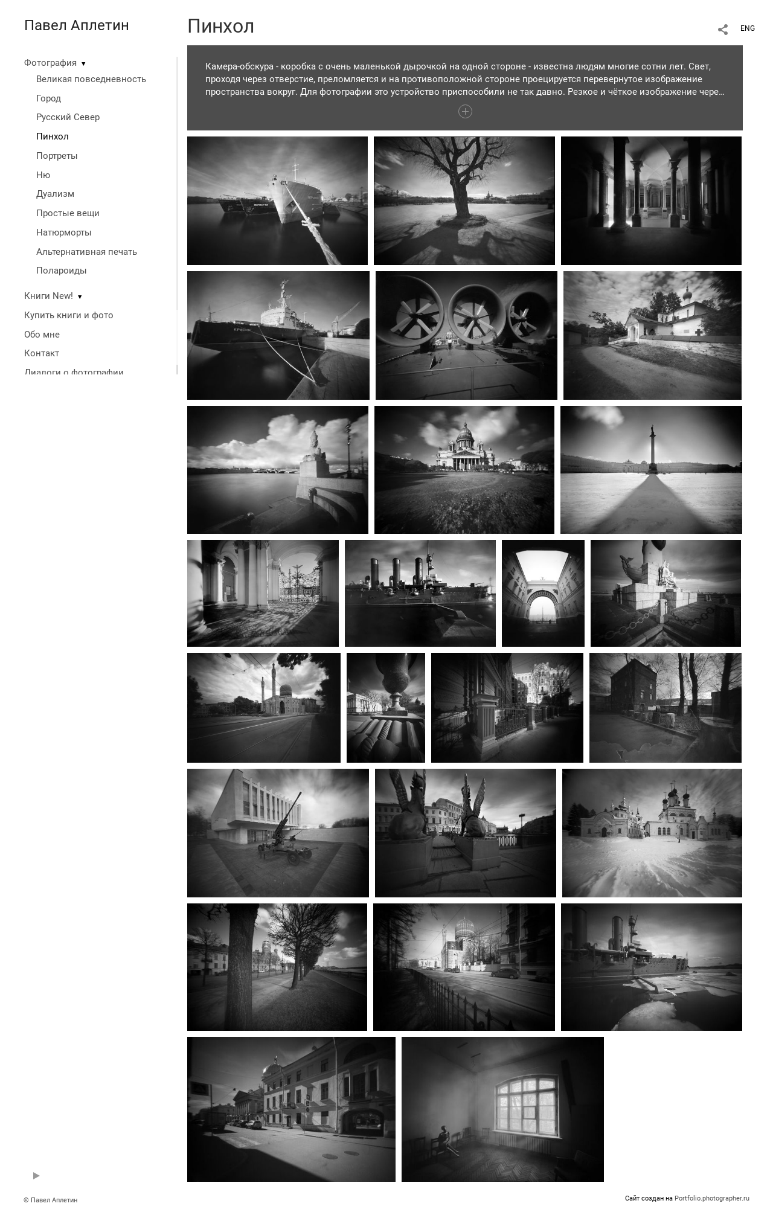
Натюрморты (64, 232)
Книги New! (48, 295)
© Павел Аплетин (50, 1200)
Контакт (41, 353)
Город (48, 98)
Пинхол (52, 136)
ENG (747, 28)
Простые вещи (68, 213)
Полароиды (61, 270)
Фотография (50, 62)
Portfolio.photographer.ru (712, 1198)
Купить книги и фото (69, 315)
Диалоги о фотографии (74, 372)
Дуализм (55, 193)
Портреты (57, 155)
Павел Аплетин (76, 25)
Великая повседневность (91, 79)
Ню (43, 175)
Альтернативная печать (86, 251)
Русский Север (68, 117)
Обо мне (42, 334)
